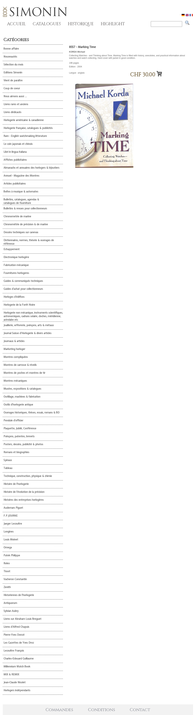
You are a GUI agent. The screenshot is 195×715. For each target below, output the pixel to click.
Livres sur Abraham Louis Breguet (22, 618)
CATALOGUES (47, 24)
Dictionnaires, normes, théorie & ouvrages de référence (29, 242)
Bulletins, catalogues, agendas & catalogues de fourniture (21, 201)
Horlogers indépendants (17, 690)
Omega (8, 547)
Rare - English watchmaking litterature (25, 136)
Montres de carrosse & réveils (20, 364)
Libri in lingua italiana (15, 151)
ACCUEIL (16, 24)
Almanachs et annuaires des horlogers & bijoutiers (31, 167)
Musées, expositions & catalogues (22, 388)
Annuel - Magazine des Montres (21, 175)
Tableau (8, 468)
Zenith (7, 587)
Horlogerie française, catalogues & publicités (28, 128)
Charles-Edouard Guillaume (19, 658)
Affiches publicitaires (15, 159)
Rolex (7, 563)
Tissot (7, 571)
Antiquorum (10, 603)
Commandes (59, 710)
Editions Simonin (13, 72)
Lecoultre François (14, 650)
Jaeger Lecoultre (13, 523)
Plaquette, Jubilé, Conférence (20, 428)
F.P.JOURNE (11, 515)
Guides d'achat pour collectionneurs (23, 288)
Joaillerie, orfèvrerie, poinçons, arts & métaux (29, 325)
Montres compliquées (16, 357)
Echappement (12, 249)
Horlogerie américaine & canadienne (24, 120)
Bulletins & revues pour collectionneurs (25, 208)
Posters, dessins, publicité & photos (23, 444)
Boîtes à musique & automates (21, 191)
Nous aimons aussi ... (15, 96)
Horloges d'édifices (14, 296)
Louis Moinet (11, 539)
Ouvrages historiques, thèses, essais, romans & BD (32, 412)
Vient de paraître (13, 80)
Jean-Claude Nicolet (15, 682)
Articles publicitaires (15, 183)
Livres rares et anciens (16, 104)
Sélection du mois (13, 64)
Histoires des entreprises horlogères (24, 499)
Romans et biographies (16, 452)
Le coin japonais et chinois (18, 144)
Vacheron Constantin (15, 579)
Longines (9, 531)
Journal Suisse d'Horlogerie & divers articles (27, 333)
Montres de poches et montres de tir (24, 372)
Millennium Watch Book (17, 666)
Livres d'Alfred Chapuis (16, 626)
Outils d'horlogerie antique (18, 404)
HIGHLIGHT (113, 24)
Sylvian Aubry (11, 611)
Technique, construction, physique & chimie (28, 476)
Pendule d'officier (13, 420)
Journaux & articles (14, 341)
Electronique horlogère (16, 257)
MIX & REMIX (11, 674)
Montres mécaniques (15, 380)
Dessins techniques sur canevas (21, 232)
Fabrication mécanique (16, 265)
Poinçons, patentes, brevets (19, 436)
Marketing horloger (14, 349)
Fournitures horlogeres (16, 273)
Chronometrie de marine (17, 216)
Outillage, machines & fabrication (22, 396)
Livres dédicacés (12, 112)
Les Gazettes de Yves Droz (19, 642)
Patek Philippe (12, 555)
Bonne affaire (11, 48)
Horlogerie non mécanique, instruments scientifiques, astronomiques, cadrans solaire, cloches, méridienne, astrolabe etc (33, 316)
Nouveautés (10, 56)
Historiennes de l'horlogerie (19, 595)
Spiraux (8, 460)
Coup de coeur (12, 88)
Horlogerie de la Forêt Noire (19, 304)
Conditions (101, 710)
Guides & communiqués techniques (23, 281)
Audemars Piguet (13, 507)
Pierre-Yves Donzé (14, 634)
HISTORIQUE (81, 24)
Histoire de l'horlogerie (16, 484)
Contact (140, 710)
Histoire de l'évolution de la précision (24, 491)
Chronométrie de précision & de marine (26, 224)
